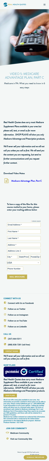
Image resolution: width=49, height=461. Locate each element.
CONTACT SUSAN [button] (11, 351)
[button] (44, 4)
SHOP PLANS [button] (10, 395)
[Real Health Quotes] (15, 5)
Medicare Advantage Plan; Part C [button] (26, 181)
